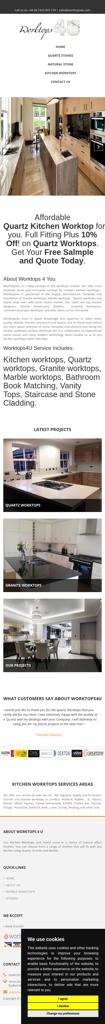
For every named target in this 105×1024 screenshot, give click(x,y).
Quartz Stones (60, 55)
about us (11, 885)
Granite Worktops (23, 585)
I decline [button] (63, 1006)
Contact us (60, 82)
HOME (8, 878)
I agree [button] (63, 999)
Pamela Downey (52, 735)
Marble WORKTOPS (19, 891)
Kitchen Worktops (60, 73)
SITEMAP (10, 898)
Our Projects (18, 665)
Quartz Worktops (22, 505)
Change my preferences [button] (63, 1013)
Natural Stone (60, 64)
